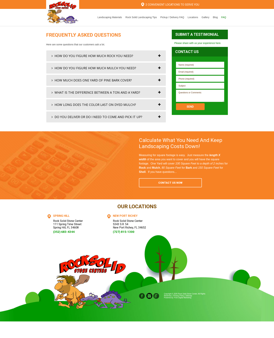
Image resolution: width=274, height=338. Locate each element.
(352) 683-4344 (64, 232)
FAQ (223, 17)
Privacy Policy (178, 296)
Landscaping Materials (110, 17)
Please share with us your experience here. (197, 43)
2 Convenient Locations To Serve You (172, 4)
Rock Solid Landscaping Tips (141, 17)
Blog (215, 17)
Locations (193, 17)
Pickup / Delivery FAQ (172, 17)
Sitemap (189, 296)
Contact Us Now (170, 182)
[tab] (106, 55)
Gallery (205, 17)
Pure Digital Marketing (182, 298)
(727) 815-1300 (123, 232)
